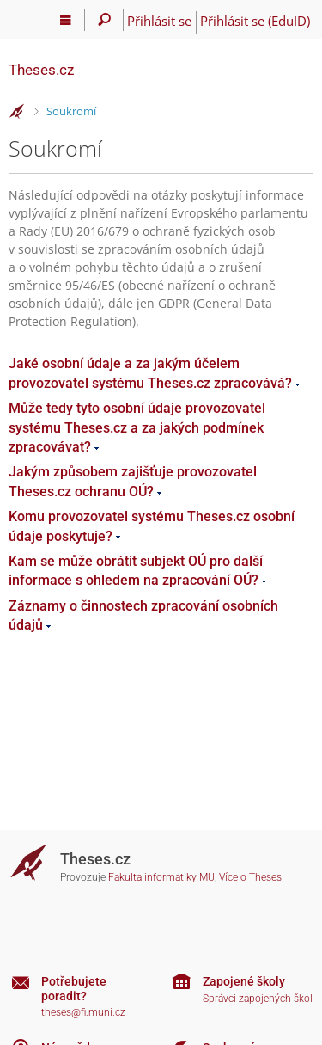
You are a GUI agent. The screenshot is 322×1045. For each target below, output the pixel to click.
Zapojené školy (244, 981)
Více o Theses (250, 877)
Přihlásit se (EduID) (255, 20)
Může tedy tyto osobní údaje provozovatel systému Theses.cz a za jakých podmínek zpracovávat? (137, 427)
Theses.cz (41, 69)
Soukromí (71, 111)
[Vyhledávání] (104, 20)
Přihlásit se (159, 20)
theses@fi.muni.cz (83, 1012)
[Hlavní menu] (65, 20)
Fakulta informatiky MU (161, 877)
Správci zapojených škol (258, 999)
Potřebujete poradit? (73, 988)
